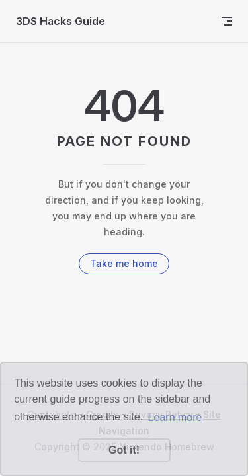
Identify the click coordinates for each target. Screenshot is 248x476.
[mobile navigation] (227, 21)
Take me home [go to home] (124, 263)
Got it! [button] (124, 450)
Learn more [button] (175, 417)
